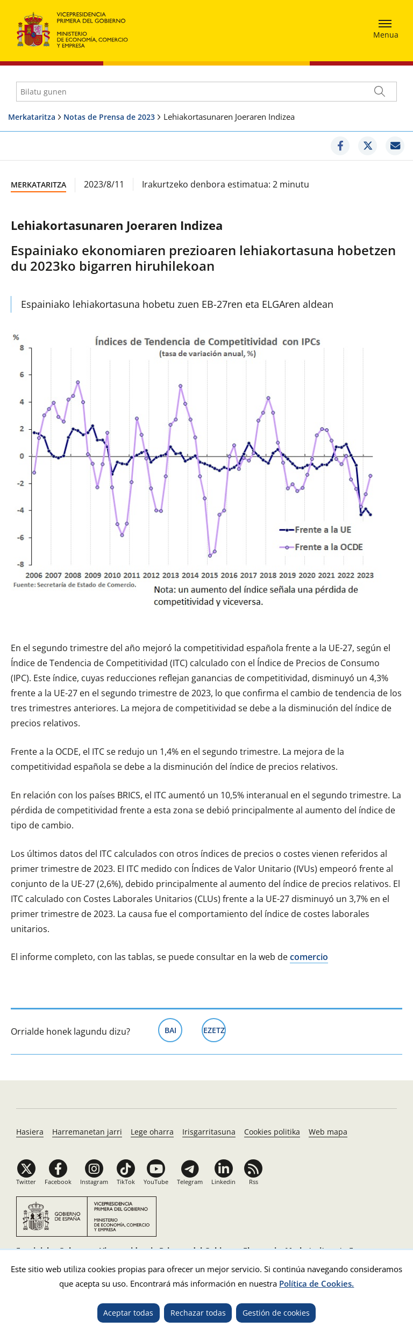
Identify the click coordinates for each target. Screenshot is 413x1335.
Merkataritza (31, 117)
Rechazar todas (198, 1313)
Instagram (94, 1182)
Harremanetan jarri (87, 1132)
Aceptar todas (128, 1313)
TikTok (126, 1182)
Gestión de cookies (276, 1313)
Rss (253, 1182)
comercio (309, 957)
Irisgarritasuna (209, 1132)
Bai (174, 1029)
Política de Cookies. (316, 1283)
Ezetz (214, 1029)
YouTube (156, 1182)
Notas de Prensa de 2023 (109, 117)
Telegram (190, 1182)
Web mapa (328, 1132)
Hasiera (30, 1132)
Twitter (26, 1182)
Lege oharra (152, 1132)
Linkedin (223, 1182)
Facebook (58, 1182)
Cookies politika (272, 1132)
